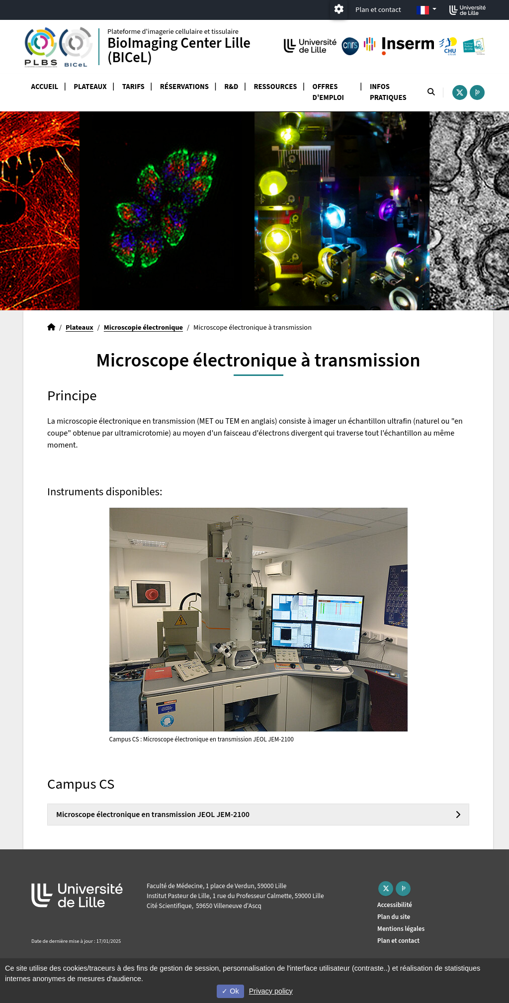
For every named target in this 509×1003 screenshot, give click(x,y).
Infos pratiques (388, 92)
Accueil (45, 87)
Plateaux (90, 87)
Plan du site (393, 916)
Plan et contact (378, 9)
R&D (231, 87)
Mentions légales (400, 928)
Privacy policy (271, 991)
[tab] (258, 814)
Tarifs (133, 87)
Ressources (275, 87)
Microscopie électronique (143, 327)
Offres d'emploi (328, 92)
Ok (230, 991)
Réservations (184, 87)
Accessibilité (394, 905)
